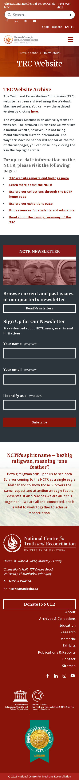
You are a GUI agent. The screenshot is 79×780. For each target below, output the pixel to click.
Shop (45, 26)
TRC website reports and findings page (39, 178)
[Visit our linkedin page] (16, 21)
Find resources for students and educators (42, 210)
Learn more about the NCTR (30, 185)
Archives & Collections (57, 618)
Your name (20, 343)
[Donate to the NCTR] (39, 604)
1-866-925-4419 (64, 5)
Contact (69, 659)
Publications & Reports (57, 652)
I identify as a (22, 395)
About (70, 612)
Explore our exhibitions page (31, 204)
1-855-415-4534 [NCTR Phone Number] (19, 581)
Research (68, 632)
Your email (20, 369)
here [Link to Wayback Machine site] (34, 111)
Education (67, 625)
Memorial (68, 639)
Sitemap (69, 665)
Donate (57, 26)
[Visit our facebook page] (7, 21)
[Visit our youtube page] (35, 21)
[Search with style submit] (71, 15)
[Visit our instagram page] (25, 21)
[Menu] (70, 39)
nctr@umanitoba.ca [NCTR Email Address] (23, 589)
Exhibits (69, 645)
